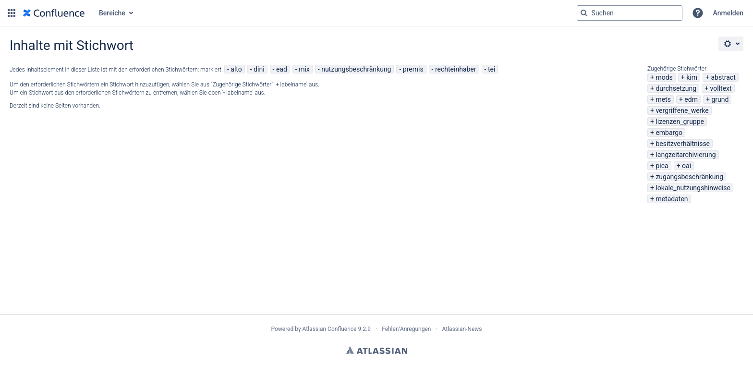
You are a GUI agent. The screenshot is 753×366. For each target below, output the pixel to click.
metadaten (672, 199)
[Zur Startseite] (53, 13)
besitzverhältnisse (683, 143)
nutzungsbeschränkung (356, 69)
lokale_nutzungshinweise (693, 188)
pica (662, 166)
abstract (723, 77)
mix (304, 69)
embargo (669, 132)
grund (720, 99)
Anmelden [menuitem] (728, 13)
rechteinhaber (455, 69)
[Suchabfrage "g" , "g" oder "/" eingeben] (629, 13)
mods (664, 77)
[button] (11, 13)
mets (663, 99)
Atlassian (376, 350)
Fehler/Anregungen (406, 329)
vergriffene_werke (682, 110)
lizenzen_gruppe (680, 121)
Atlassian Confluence (330, 329)
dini (259, 69)
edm (691, 99)
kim (691, 77)
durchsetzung (676, 88)
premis (413, 69)
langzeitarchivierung (686, 155)
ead (281, 69)
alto (236, 69)
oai (686, 166)
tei (491, 69)
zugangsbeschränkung (689, 177)
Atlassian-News (462, 329)
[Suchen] (584, 13)
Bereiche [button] (112, 13)
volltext (721, 88)
